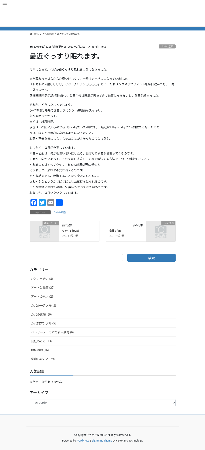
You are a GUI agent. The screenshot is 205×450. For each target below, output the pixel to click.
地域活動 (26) (40, 350)
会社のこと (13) (41, 341)
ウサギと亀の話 (70, 230)
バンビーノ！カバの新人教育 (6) (52, 332)
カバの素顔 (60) (41, 314)
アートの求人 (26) (43, 296)
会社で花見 (115, 230)
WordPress (83, 440)
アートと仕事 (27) (43, 287)
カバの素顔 (167, 46)
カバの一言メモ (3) (43, 305)
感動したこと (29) (43, 359)
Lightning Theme (102, 440)
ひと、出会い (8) (42, 278)
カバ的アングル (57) (44, 323)
